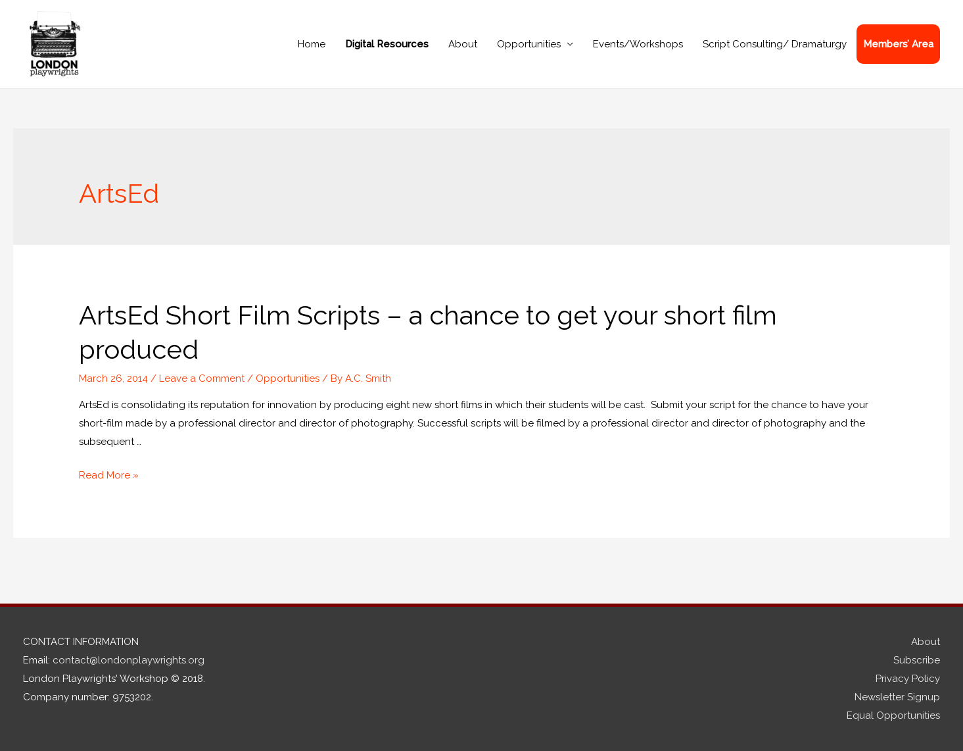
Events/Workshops (638, 44)
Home (311, 44)
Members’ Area (898, 44)
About (462, 44)
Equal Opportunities (893, 715)
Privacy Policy (908, 679)
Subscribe (916, 660)
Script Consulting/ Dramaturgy (775, 44)
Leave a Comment (202, 378)
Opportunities (529, 44)
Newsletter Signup (897, 697)
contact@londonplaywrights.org (128, 660)
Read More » (109, 475)
